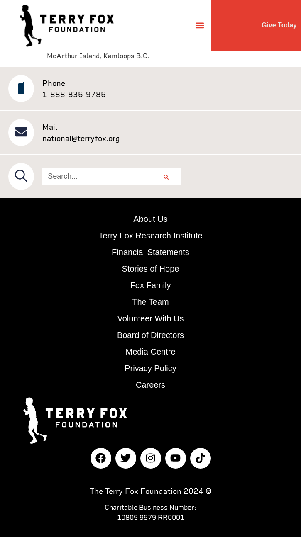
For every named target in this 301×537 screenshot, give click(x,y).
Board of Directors (150, 335)
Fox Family (150, 285)
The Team (150, 301)
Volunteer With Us (150, 318)
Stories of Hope (150, 268)
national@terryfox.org (81, 138)
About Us (150, 219)
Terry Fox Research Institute (150, 235)
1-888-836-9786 (74, 94)
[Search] (166, 176)
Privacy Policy (150, 368)
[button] (200, 25)
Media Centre (150, 351)
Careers (150, 384)
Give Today (279, 25)
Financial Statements (150, 252)
